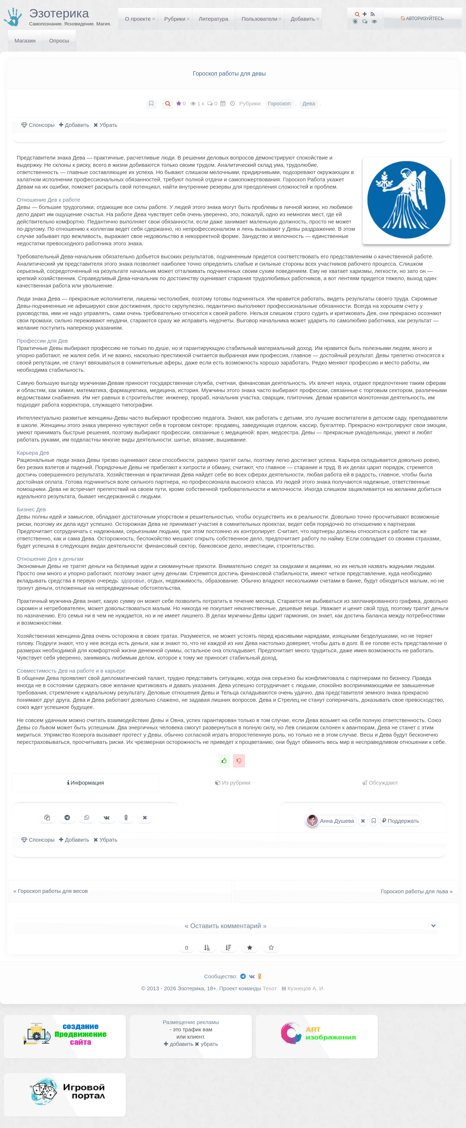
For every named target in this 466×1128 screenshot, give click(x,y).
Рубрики (174, 19)
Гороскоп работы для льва (419, 891)
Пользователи (259, 19)
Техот (270, 988)
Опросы (59, 40)
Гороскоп (279, 103)
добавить (178, 1044)
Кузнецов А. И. (306, 988)
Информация (85, 782)
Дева (309, 103)
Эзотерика (59, 13)
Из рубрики (232, 782)
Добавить (303, 19)
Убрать (105, 125)
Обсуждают (380, 782)
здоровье (132, 580)
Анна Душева (330, 820)
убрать (206, 1044)
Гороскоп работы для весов (48, 891)
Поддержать (400, 821)
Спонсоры (38, 125)
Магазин (25, 40)
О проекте (138, 19)
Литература (213, 19)
